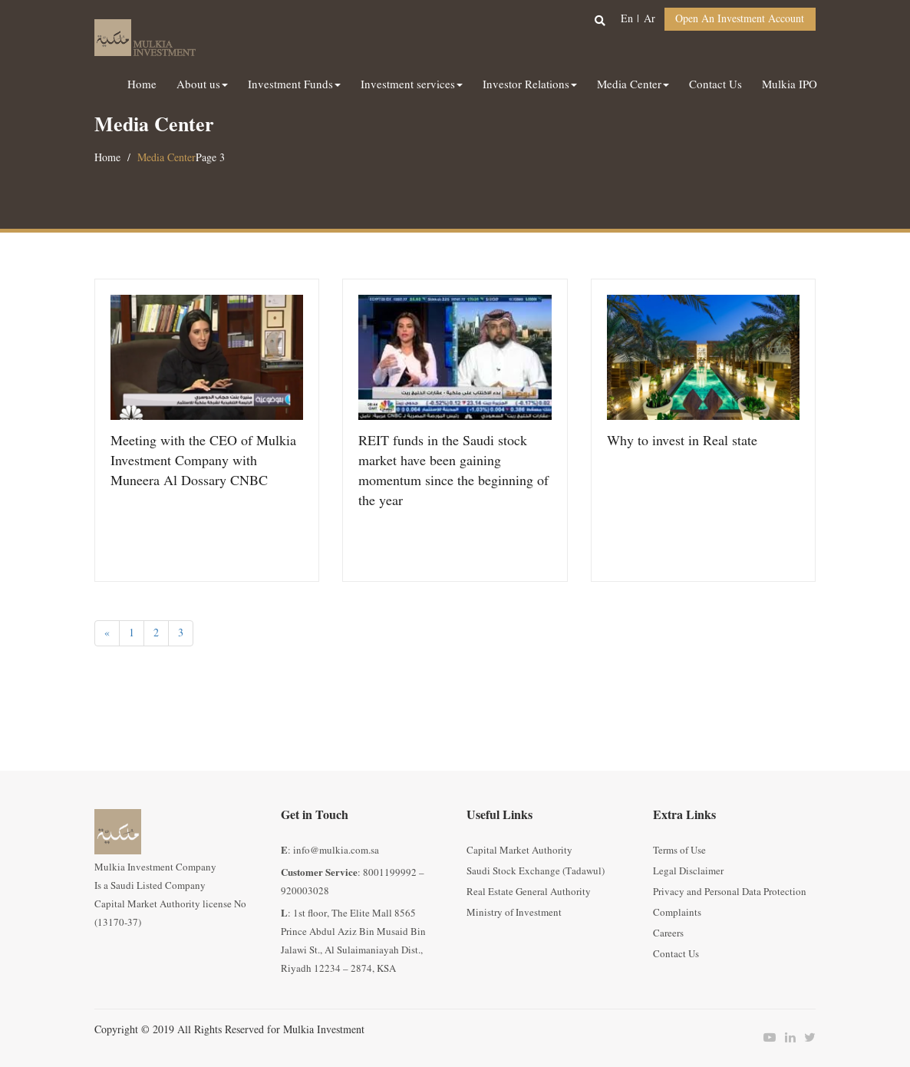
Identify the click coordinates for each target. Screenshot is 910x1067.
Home (107, 158)
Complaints (677, 912)
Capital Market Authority (519, 850)
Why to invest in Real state (682, 441)
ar (649, 19)
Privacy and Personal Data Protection (729, 892)
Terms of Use (679, 850)
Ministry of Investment (514, 912)
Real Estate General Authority (529, 892)
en (627, 19)
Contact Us (676, 954)
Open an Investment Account (739, 19)
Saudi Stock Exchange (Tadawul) (536, 871)
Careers (668, 933)
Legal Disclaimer (688, 871)
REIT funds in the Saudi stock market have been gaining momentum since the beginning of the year (453, 471)
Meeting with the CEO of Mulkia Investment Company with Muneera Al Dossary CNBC (203, 461)
